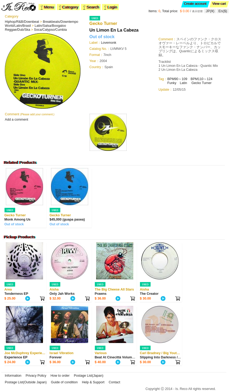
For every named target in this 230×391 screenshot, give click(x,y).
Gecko (196, 83)
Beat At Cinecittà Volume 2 (116, 357)
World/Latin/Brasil (18, 26)
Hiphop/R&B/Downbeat (22, 22)
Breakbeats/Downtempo (60, 22)
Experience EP (16, 357)
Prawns (101, 294)
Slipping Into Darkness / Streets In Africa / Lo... (177, 357)
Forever (56, 357)
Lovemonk (108, 43)
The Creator (149, 294)
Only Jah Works (62, 294)
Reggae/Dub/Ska (18, 30)
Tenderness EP (16, 294)
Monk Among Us (18, 219)
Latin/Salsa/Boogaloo (50, 26)
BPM (170, 79)
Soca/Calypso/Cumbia (50, 30)
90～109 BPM (186, 79)
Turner (206, 83)
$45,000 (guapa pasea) (67, 219)
